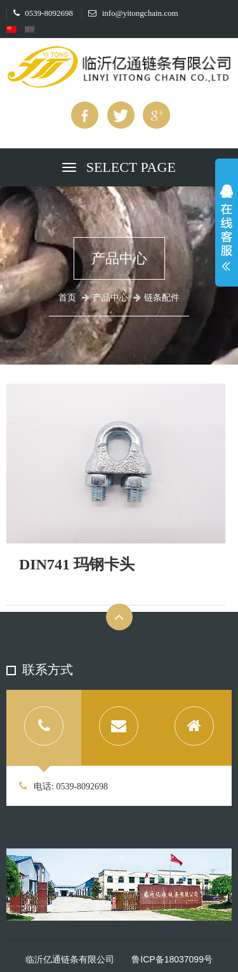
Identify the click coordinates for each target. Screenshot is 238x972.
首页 (67, 297)
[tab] (43, 728)
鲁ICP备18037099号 (172, 959)
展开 (226, 231)
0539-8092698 (43, 13)
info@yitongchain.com (133, 13)
